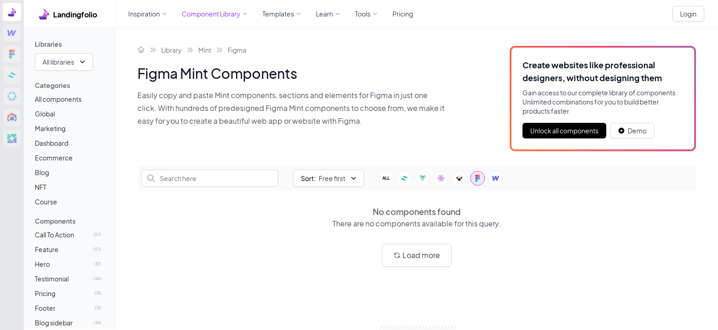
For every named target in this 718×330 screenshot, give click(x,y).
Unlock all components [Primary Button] (564, 130)
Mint (204, 50)
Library (171, 50)
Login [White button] (688, 14)
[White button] (632, 130)
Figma (237, 50)
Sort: (308, 178)
